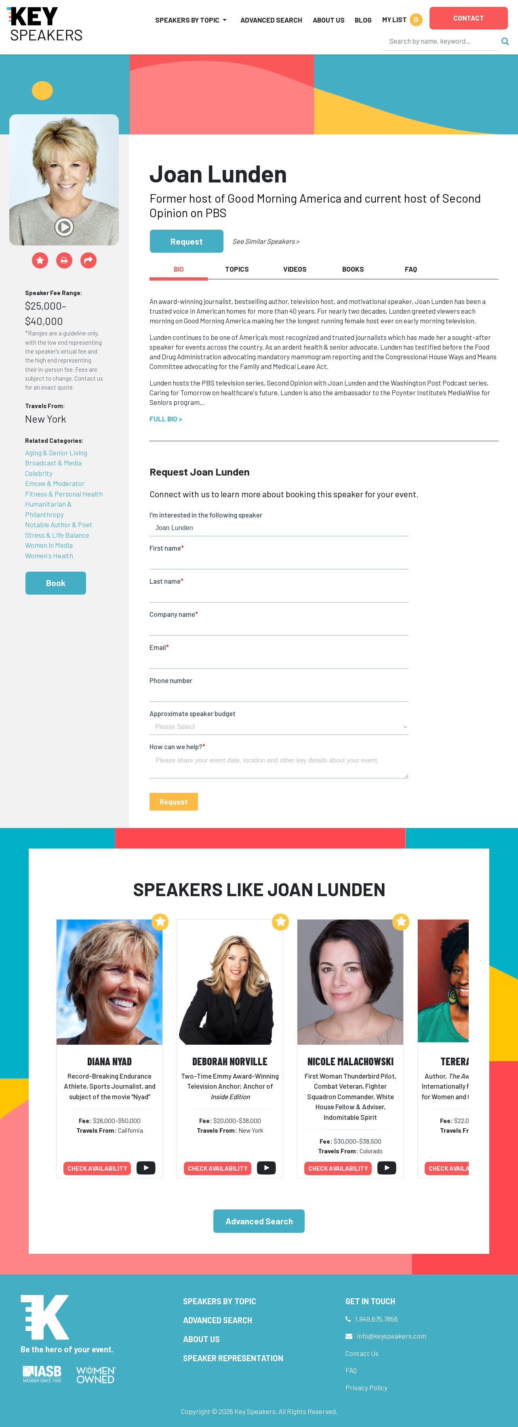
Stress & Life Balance (57, 535)
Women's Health (49, 555)
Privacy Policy (366, 1387)
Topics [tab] (237, 269)
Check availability (97, 1168)
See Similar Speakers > (265, 241)
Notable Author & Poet (59, 524)
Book (55, 583)
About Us (329, 20)
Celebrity (39, 473)
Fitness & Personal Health (64, 494)
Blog (363, 20)
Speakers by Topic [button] (187, 20)
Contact (468, 18)
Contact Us (362, 1353)
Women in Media (49, 545)
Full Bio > (166, 419)
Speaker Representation (233, 1358)
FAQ (351, 1370)
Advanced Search (271, 20)
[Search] (441, 41)
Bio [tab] (179, 269)
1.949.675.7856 (376, 1319)
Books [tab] (353, 269)
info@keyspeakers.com (391, 1336)
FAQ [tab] (411, 269)
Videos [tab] (295, 269)
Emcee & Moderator (55, 483)
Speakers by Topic (219, 1301)
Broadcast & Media (53, 463)
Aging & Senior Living (56, 452)
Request (187, 241)
